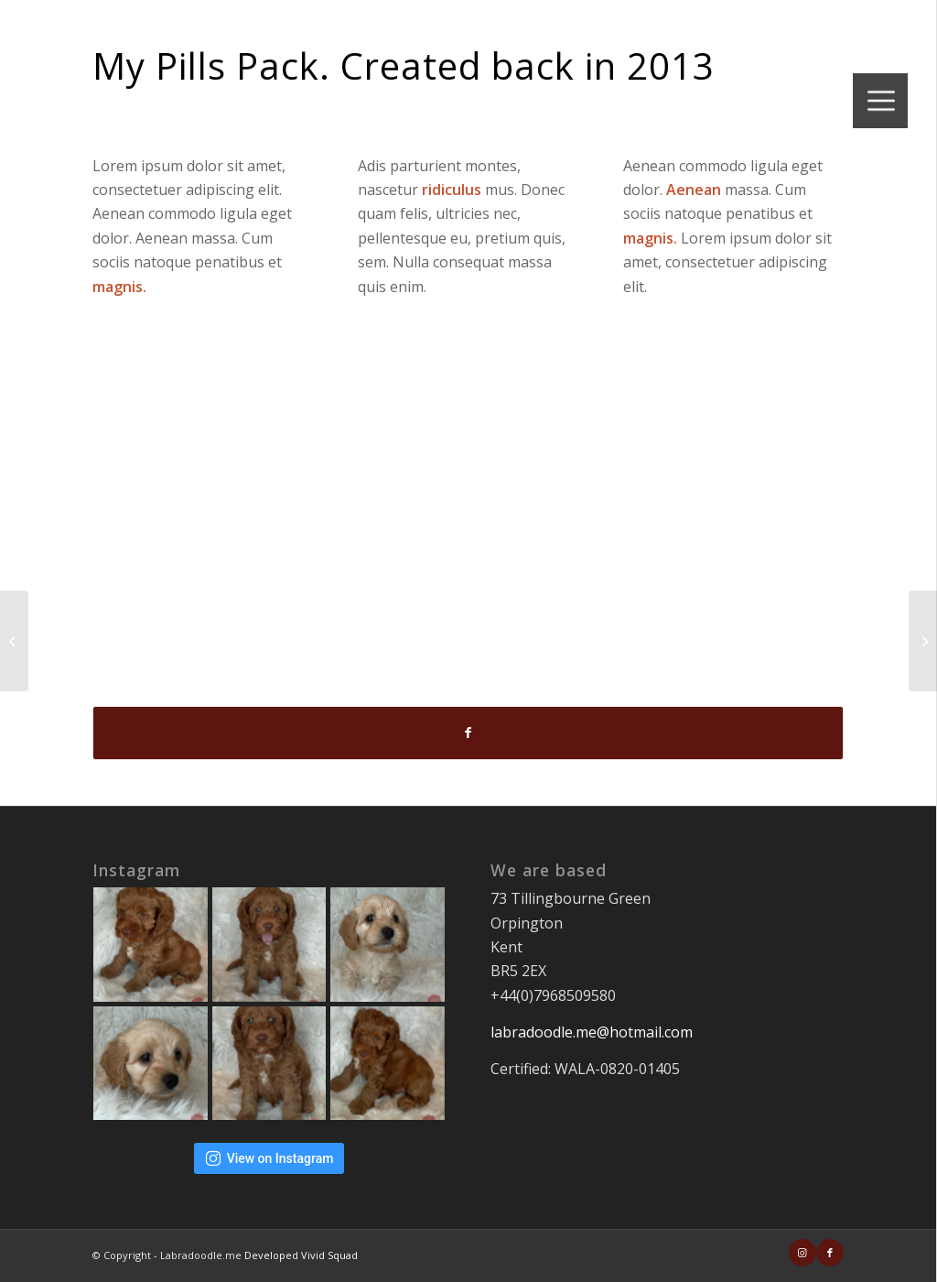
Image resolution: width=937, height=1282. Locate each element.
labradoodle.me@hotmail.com (591, 1032)
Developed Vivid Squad (301, 1255)
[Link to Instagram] (802, 1252)
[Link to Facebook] (830, 1252)
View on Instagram (269, 1158)
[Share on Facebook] (468, 732)
